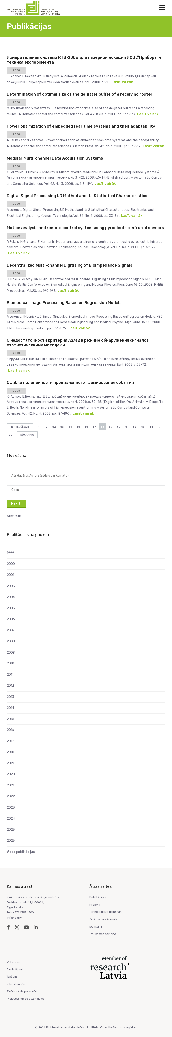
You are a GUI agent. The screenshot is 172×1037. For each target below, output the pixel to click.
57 (94, 426)
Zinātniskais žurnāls (103, 919)
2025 (11, 830)
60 (118, 426)
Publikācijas (97, 897)
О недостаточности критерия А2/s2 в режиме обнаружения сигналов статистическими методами (78, 343)
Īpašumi (12, 976)
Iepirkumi (95, 926)
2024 (11, 818)
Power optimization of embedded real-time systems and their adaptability (81, 126)
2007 (11, 630)
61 (126, 426)
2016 (10, 730)
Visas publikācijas (21, 852)
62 (134, 426)
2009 (11, 652)
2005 (11, 608)
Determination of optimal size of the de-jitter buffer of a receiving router (80, 94)
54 (70, 426)
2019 (10, 763)
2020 (11, 774)
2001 (10, 575)
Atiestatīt (14, 516)
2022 (11, 796)
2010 (10, 663)
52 (54, 426)
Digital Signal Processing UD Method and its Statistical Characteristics (77, 195)
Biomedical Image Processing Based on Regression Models (64, 302)
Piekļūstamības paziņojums (26, 998)
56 (86, 426)
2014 (10, 708)
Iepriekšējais (20, 426)
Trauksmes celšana (102, 934)
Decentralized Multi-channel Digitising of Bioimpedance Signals (69, 265)
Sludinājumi (15, 969)
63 (143, 426)
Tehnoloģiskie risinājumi (105, 911)
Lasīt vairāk (122, 82)
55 (78, 426)
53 (62, 426)
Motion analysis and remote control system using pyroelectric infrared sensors (85, 227)
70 (10, 434)
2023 (11, 807)
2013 (10, 697)
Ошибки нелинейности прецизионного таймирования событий (70, 382)
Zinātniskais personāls (22, 991)
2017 (10, 741)
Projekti (94, 904)
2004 (11, 597)
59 (110, 426)
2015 (10, 719)
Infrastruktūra (16, 984)
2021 (10, 785)
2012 (10, 686)
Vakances (13, 962)
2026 (11, 841)
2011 (10, 675)
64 (151, 426)
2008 (11, 641)
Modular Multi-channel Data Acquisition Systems (55, 158)
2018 (10, 752)
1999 (10, 553)
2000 (11, 564)
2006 (11, 619)
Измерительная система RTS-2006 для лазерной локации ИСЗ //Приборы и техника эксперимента (84, 60)
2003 (11, 586)
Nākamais (27, 434)
